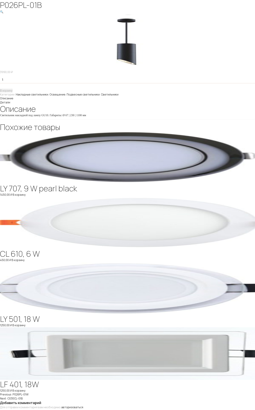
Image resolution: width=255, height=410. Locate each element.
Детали (5, 102)
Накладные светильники (32, 94)
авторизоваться (72, 406)
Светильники (110, 94)
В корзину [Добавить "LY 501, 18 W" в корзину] (19, 325)
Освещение (58, 94)
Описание (6, 98)
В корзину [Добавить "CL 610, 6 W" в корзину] (18, 259)
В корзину (6, 90)
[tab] (127, 98)
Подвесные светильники (83, 94)
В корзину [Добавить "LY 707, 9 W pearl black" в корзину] (19, 194)
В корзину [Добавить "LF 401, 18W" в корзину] (19, 390)
